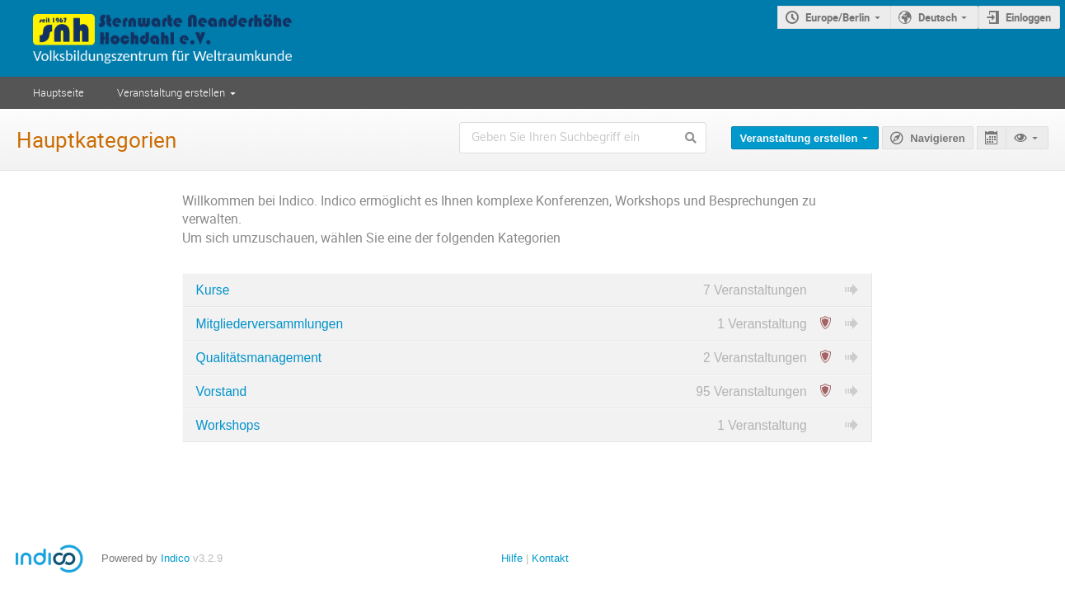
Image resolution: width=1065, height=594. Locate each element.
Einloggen (1028, 17)
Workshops (228, 425)
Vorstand (221, 391)
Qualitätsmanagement (259, 358)
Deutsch (937, 17)
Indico (175, 558)
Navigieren (937, 138)
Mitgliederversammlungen (270, 324)
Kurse (213, 290)
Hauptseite (58, 92)
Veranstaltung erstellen (171, 92)
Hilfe (512, 558)
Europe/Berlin (837, 17)
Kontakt (550, 558)
